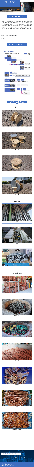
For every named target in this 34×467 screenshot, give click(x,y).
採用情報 (17, 439)
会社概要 (17, 444)
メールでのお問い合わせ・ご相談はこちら (9, 453)
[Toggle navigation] (19, 4)
